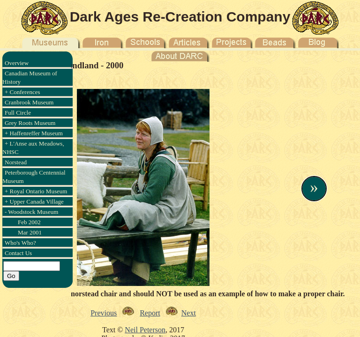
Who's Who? (20, 242)
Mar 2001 (30, 232)
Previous (103, 313)
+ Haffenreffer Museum (34, 133)
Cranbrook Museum (29, 102)
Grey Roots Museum (30, 122)
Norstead (16, 162)
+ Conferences (22, 91)
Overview (17, 62)
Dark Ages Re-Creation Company (180, 16)
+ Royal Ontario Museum (36, 191)
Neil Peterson (145, 330)
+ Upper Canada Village (34, 201)
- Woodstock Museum (31, 211)
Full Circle (18, 112)
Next (188, 313)
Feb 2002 (29, 222)
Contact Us (18, 252)
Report (150, 313)
